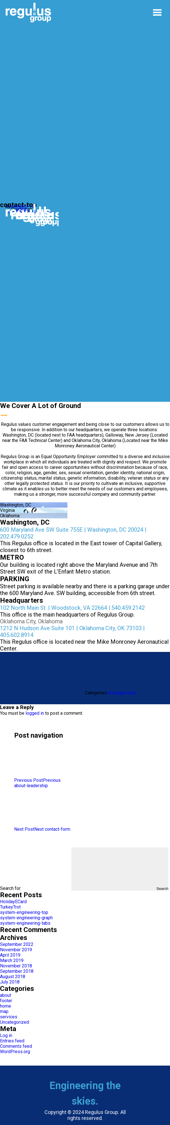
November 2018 (16, 966)
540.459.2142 (128, 607)
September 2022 (16, 944)
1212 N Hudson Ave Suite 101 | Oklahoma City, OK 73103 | (72, 628)
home (5, 1006)
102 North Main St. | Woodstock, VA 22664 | (55, 607)
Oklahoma (10, 515)
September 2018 (16, 971)
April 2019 (10, 955)
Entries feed (12, 1041)
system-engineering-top (24, 912)
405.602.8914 (16, 635)
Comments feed (16, 1046)
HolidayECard (13, 901)
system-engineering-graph (26, 917)
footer (6, 1000)
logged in (35, 713)
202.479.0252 (16, 536)
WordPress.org (15, 1051)
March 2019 (12, 960)
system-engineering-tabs (25, 923)
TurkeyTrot (10, 907)
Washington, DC (15, 505)
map (4, 1011)
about (5, 995)
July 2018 (10, 982)
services (8, 1016)
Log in (6, 1035)
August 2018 (12, 976)
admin (22, 209)
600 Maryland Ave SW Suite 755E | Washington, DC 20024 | (73, 529)
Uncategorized (121, 692)
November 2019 (16, 949)
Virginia (7, 510)
